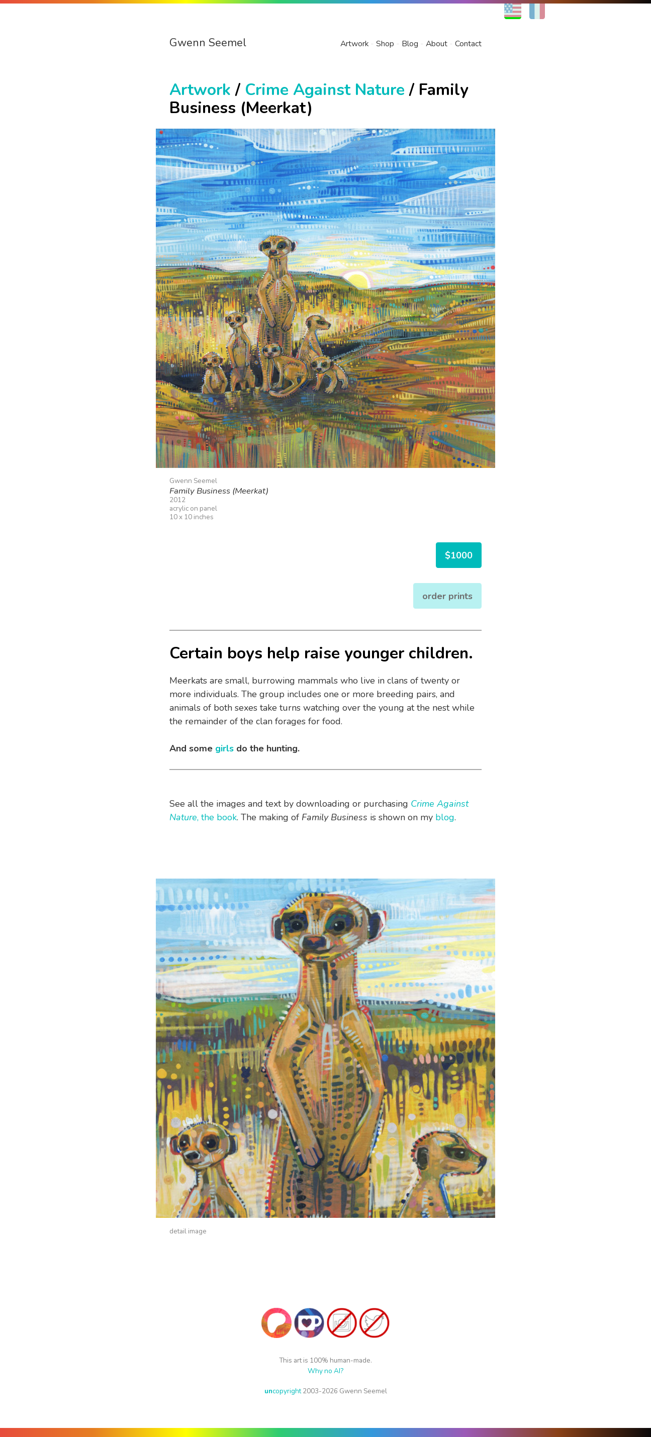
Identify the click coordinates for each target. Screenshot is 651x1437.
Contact (468, 43)
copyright (282, 1391)
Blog (410, 43)
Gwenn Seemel (207, 42)
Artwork (354, 43)
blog (444, 817)
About (436, 43)
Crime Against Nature (325, 90)
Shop (385, 43)
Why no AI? (325, 1371)
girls (224, 748)
